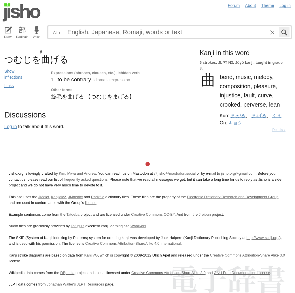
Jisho (22, 12)
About (250, 5)
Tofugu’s (77, 226)
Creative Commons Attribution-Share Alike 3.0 (247, 255)
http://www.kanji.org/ (263, 238)
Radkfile (97, 197)
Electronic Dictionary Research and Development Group (233, 197)
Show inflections (13, 74)
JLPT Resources (90, 284)
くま (276, 115)
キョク (235, 122)
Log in (285, 5)
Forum (234, 5)
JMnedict (75, 197)
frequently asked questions (85, 179)
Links (9, 85)
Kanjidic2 (58, 197)
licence (91, 203)
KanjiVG (91, 255)
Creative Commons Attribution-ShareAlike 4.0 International (133, 243)
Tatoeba (73, 214)
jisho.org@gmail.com (238, 173)
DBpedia (67, 273)
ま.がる (237, 115)
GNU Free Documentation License (242, 273)
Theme (267, 5)
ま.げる (258, 115)
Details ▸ (278, 130)
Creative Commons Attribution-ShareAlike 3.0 (168, 273)
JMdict (43, 197)
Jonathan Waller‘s (61, 284)
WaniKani (138, 226)
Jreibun (205, 214)
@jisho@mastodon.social (175, 173)
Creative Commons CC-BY (153, 214)
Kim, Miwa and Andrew (77, 173)
